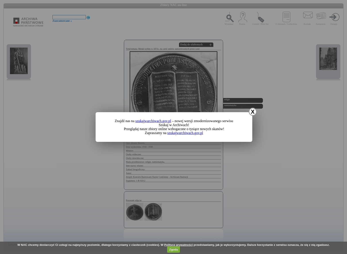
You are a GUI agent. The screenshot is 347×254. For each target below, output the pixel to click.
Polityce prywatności (178, 244)
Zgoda (173, 249)
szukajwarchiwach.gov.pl (153, 121)
